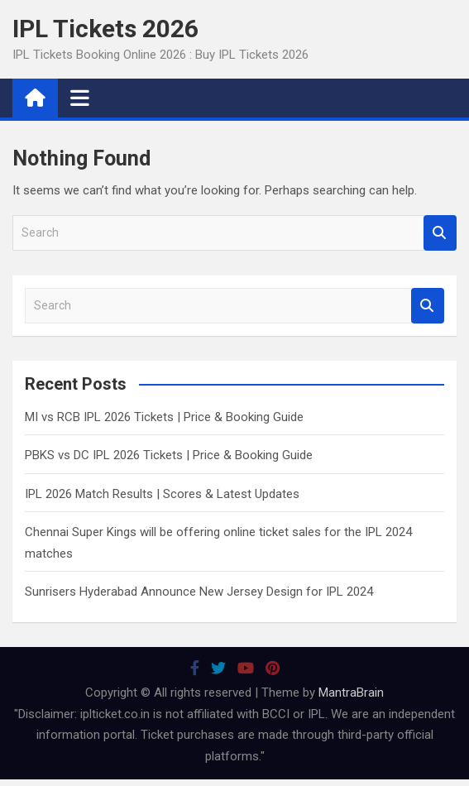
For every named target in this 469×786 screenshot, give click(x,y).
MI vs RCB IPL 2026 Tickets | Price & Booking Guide (164, 417)
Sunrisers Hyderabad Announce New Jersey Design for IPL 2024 (199, 591)
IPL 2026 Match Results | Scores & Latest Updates (162, 493)
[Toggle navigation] (80, 98)
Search (440, 233)
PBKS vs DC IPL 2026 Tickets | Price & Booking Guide (169, 455)
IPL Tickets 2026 (105, 28)
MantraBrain (351, 692)
